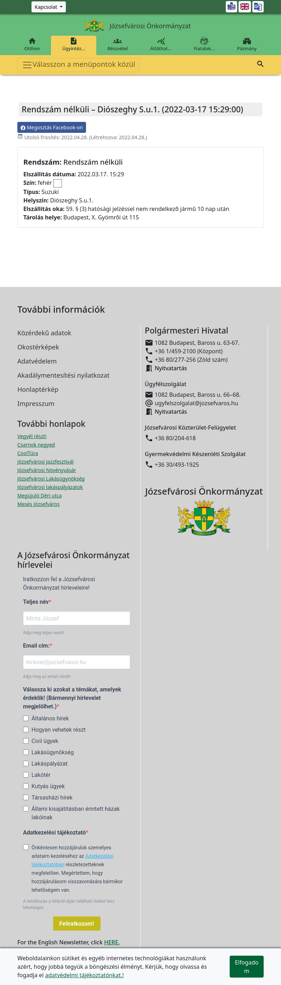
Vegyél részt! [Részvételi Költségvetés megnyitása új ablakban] (31, 436)
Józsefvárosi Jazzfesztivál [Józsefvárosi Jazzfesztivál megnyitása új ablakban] (45, 461)
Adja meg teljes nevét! (43, 632)
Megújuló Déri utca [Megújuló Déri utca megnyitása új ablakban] (39, 495)
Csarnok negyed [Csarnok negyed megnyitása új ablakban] (36, 444)
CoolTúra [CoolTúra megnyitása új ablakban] (27, 453)
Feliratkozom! (76, 923)
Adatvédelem (37, 361)
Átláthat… (161, 44)
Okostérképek (38, 347)
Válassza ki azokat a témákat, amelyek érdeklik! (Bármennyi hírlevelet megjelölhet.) (72, 698)
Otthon (32, 44)
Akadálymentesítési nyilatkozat (63, 375)
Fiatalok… (204, 44)
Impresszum (36, 403)
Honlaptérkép (37, 389)
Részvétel (117, 44)
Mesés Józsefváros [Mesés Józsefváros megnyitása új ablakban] (38, 504)
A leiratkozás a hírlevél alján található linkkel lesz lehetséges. (68, 904)
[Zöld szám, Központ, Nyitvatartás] (48, 6)
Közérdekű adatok (44, 333)
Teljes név (36, 601)
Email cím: (36, 645)
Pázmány (247, 44)
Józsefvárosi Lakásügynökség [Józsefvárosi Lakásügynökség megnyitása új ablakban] (51, 478)
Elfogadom (247, 967)
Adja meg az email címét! (46, 676)
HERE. (112, 942)
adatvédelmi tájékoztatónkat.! (84, 975)
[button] (260, 65)
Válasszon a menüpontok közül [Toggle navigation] (78, 64)
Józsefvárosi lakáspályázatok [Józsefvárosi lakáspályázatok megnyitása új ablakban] (50, 487)
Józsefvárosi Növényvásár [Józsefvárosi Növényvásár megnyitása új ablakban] (46, 470)
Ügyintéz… (73, 44)
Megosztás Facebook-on (52, 127)
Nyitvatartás (171, 368)
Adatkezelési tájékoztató (54, 832)
